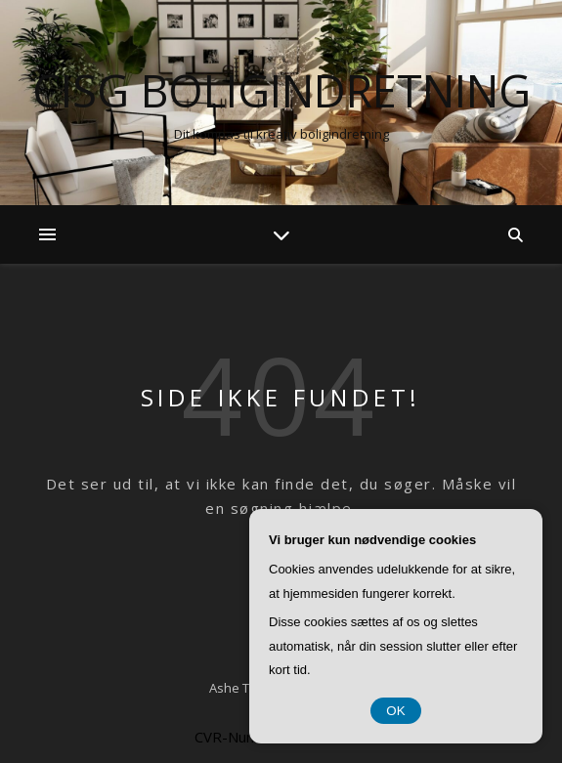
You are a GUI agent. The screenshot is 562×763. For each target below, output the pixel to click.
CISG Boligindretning (281, 90)
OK (395, 710)
